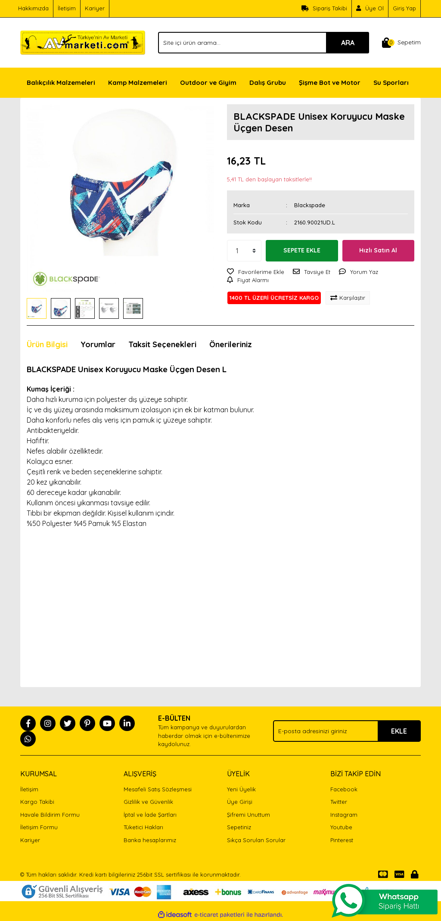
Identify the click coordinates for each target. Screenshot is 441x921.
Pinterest (341, 840)
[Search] (263, 42)
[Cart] (401, 42)
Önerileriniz (230, 344)
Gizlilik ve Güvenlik (148, 801)
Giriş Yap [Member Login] (404, 8)
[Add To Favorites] (255, 272)
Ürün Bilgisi (47, 344)
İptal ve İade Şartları (150, 814)
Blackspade (309, 205)
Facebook (343, 789)
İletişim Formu (39, 827)
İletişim (67, 8)
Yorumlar (98, 344)
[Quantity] (244, 250)
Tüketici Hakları (143, 827)
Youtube (341, 827)
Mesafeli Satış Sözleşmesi (158, 789)
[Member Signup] (370, 8)
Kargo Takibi (37, 801)
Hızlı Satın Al (378, 250)
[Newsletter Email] (347, 731)
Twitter (338, 801)
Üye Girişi (239, 801)
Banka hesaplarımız (150, 840)
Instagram (343, 814)
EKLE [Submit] (399, 731)
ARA (347, 42)
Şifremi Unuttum (248, 814)
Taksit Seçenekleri (162, 344)
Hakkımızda (33, 8)
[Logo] (82, 41)
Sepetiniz (239, 827)
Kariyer (95, 8)
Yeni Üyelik (241, 789)
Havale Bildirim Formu (50, 814)
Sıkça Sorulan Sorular (256, 840)
